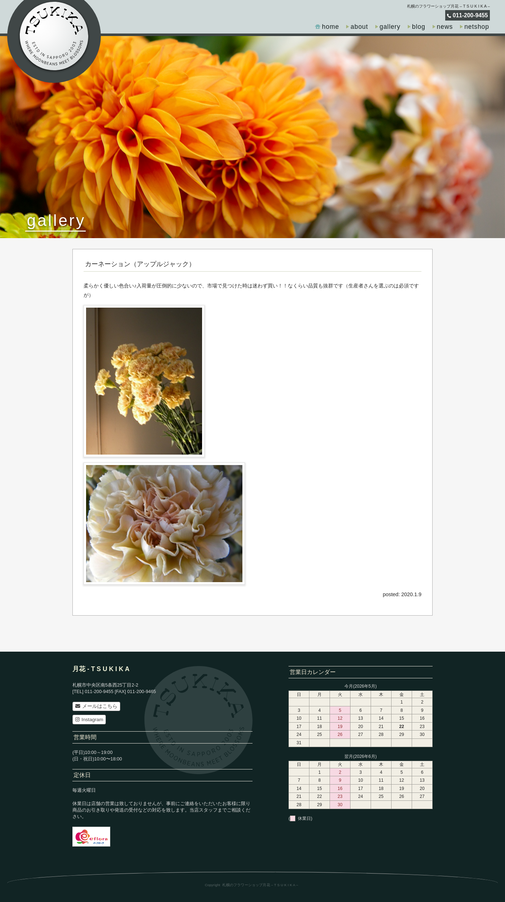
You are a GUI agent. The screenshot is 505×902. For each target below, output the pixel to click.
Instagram (89, 719)
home (330, 26)
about (359, 26)
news (445, 26)
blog (418, 26)
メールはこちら (96, 706)
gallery (390, 26)
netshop (476, 26)
